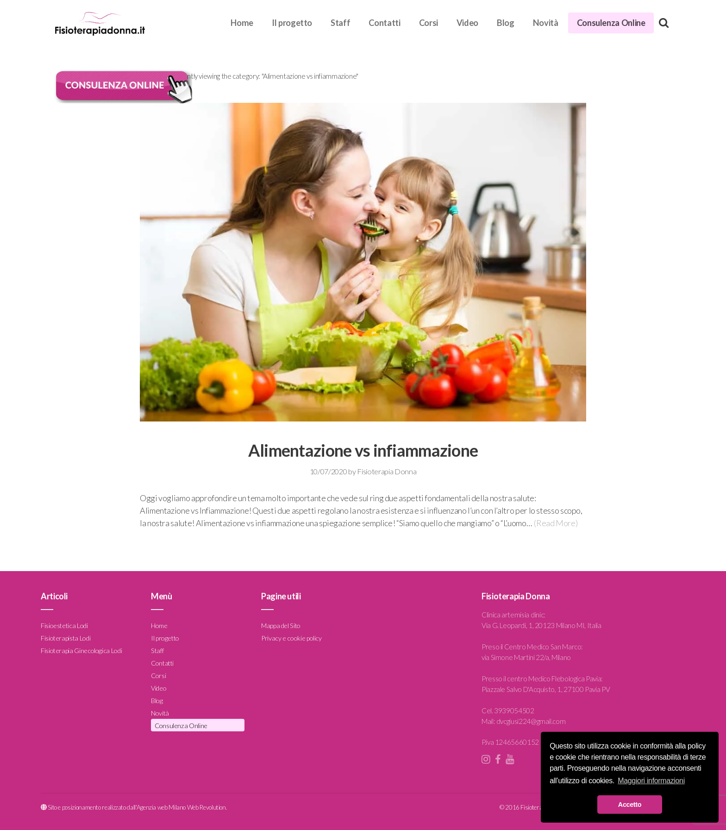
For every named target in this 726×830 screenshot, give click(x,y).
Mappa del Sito (280, 625)
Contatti (384, 23)
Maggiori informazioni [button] (651, 781)
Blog (505, 23)
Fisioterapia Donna (386, 471)
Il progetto (292, 23)
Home (242, 23)
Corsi (428, 23)
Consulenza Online (611, 23)
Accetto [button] (629, 804)
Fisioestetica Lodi (64, 625)
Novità (545, 23)
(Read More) (555, 523)
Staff (340, 23)
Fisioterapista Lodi (65, 638)
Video (467, 23)
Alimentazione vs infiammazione (363, 450)
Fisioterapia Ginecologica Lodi (81, 650)
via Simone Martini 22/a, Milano (526, 657)
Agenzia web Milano (161, 807)
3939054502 (514, 710)
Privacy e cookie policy (291, 638)
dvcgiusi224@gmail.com (530, 721)
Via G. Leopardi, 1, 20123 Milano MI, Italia (541, 625)
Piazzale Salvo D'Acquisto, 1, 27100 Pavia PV (546, 689)
